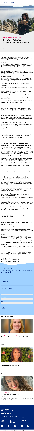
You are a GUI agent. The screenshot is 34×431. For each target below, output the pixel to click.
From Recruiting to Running (10, 394)
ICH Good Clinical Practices (13, 229)
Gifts (11, 421)
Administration (24, 417)
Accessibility (13, 419)
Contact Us (12, 422)
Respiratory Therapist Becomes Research (16, 337)
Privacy (11, 420)
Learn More (4, 281)
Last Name (3, 297)
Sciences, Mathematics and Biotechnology (12, 37)
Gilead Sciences (23, 186)
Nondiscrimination (25, 419)
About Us (12, 417)
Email (2, 301)
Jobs (22, 421)
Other (2, 421)
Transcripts (23, 420)
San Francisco (4, 419)
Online (2, 420)
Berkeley (3, 417)
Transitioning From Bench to (10, 365)
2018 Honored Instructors (19, 80)
